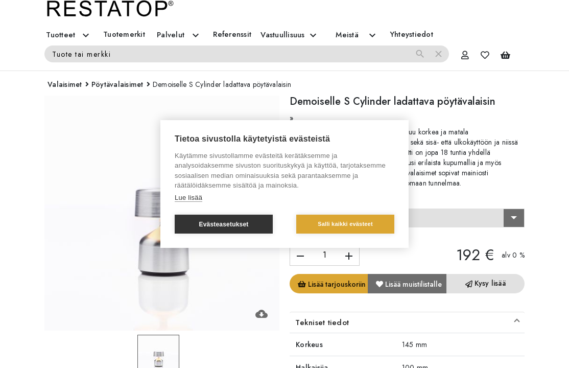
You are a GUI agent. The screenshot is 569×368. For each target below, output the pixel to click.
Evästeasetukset (223, 224)
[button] (407, 322)
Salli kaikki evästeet (345, 224)
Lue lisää (188, 197)
